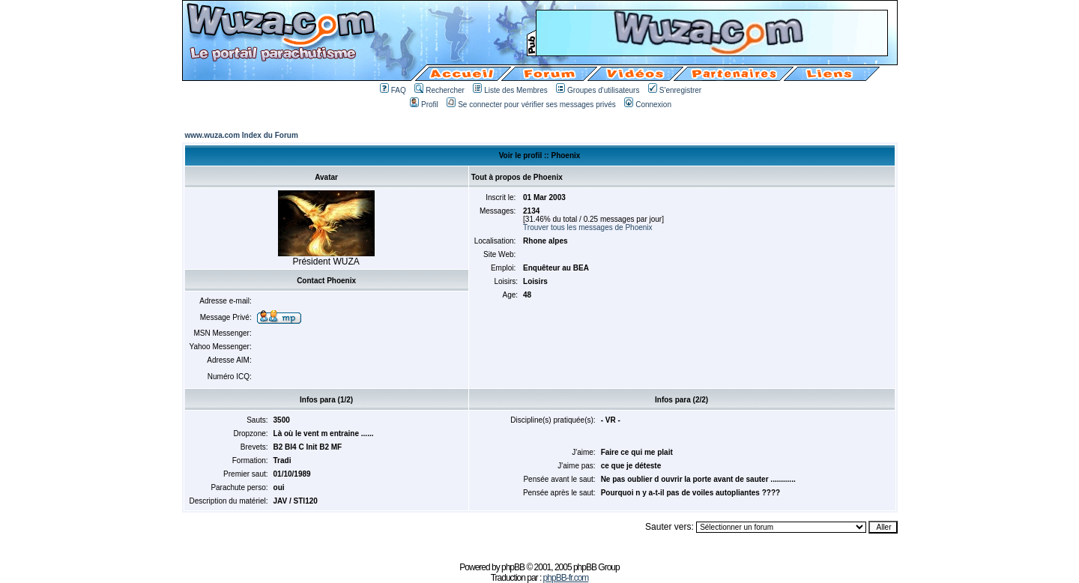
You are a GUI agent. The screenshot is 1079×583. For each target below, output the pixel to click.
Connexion (647, 104)
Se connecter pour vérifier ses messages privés (531, 104)
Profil (424, 104)
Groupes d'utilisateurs (597, 90)
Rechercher (439, 90)
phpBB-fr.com (566, 578)
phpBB (513, 567)
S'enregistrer (674, 90)
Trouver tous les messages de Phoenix (588, 227)
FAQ (393, 90)
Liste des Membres (510, 90)
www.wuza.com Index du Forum (241, 135)
